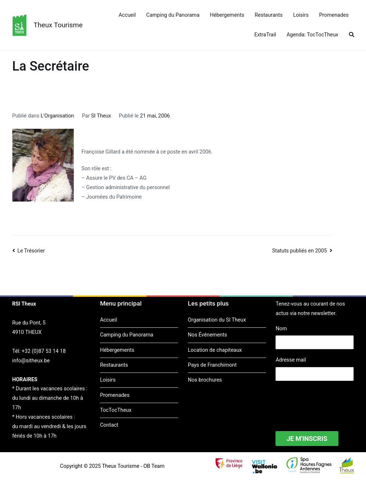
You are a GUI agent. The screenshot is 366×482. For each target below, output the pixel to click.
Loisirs (301, 15)
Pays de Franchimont (212, 365)
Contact (109, 425)
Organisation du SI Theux (217, 320)
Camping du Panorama (172, 15)
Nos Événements (207, 335)
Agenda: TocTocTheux (312, 35)
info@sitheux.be (31, 361)
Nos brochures (205, 380)
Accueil (127, 15)
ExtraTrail (265, 35)
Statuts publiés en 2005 (299, 251)
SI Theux (101, 116)
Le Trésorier (31, 251)
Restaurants (269, 15)
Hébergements (227, 15)
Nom (281, 329)
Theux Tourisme (58, 25)
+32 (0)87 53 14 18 (44, 351)
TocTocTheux (115, 410)
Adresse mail (290, 360)
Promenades (334, 15)
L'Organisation (57, 116)
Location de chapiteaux (215, 350)
